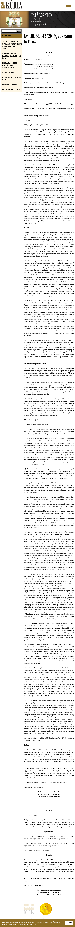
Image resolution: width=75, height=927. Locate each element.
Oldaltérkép (6, 36)
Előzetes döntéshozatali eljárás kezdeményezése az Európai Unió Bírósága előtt (12, 45)
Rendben (69, 923)
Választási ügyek (8, 72)
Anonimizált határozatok (11, 89)
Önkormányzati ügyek (10, 84)
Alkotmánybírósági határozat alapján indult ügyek (11, 56)
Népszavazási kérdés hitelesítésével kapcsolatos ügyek (9, 65)
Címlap (26, 30)
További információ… (30, 925)
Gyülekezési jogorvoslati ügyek (11, 78)
